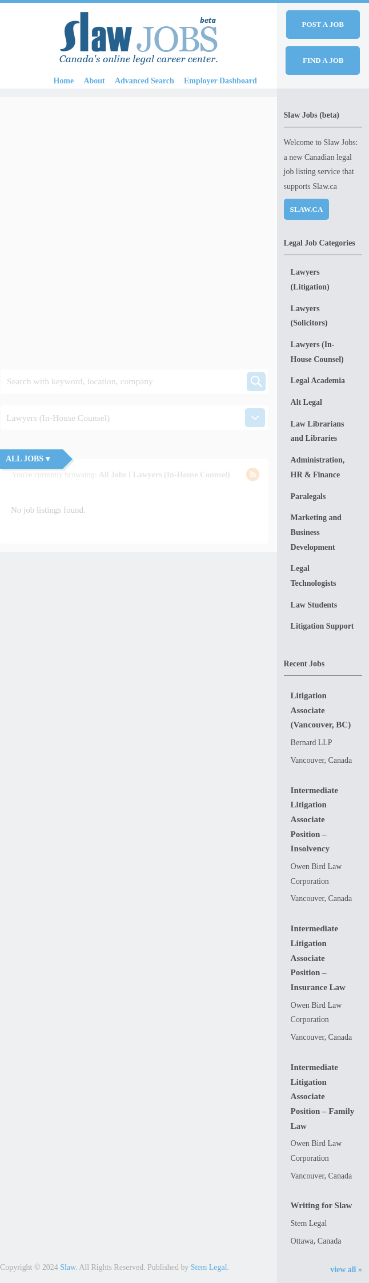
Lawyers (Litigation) (310, 279)
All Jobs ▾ (28, 459)
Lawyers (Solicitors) (309, 316)
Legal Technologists (313, 576)
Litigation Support (322, 626)
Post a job (323, 24)
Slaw (67, 1267)
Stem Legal (209, 1267)
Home (64, 81)
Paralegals (308, 496)
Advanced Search (144, 81)
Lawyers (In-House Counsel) (317, 352)
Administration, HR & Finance (318, 467)
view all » (346, 1269)
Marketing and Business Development (316, 532)
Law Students (314, 605)
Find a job (323, 60)
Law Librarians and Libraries (317, 431)
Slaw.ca (306, 209)
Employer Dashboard (220, 81)
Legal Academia (318, 380)
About (94, 81)
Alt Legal (306, 402)
